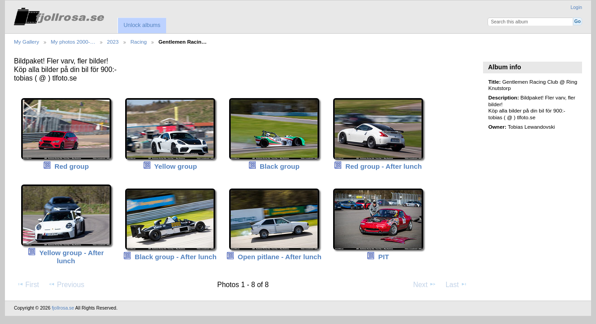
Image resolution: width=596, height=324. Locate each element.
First (28, 284)
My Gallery (26, 42)
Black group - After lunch (176, 257)
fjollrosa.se (63, 308)
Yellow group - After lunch (71, 257)
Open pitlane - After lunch (279, 257)
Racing (139, 42)
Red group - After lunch (383, 166)
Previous (66, 284)
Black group (279, 166)
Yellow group (175, 166)
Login (576, 7)
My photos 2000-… (73, 42)
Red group (71, 166)
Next (424, 284)
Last (457, 284)
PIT (383, 257)
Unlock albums (141, 25)
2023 (113, 42)
